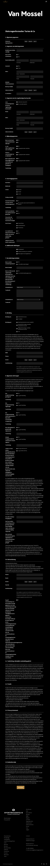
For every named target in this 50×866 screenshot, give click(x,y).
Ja (18, 54)
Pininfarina (6, 851)
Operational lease (21, 228)
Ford (27, 828)
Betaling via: (8, 324)
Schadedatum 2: (9, 304)
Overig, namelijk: (9, 199)
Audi (27, 811)
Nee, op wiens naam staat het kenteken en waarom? (26, 206)
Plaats (18, 78)
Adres (7, 71)
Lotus (5, 842)
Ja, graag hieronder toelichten (24, 148)
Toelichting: (8, 168)
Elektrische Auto (29, 824)
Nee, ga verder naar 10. (22, 456)
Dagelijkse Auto (29, 821)
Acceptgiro (20, 326)
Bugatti (27, 817)
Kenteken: (8, 185)
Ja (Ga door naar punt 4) (22, 102)
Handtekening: (8, 370)
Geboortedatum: (9, 90)
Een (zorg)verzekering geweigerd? (9, 402)
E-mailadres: (8, 93)
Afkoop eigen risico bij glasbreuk (24, 256)
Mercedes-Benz (7, 847)
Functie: (7, 592)
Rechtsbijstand (21, 251)
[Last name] (36, 60)
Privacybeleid (7, 819)
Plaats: (7, 364)
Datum (7, 367)
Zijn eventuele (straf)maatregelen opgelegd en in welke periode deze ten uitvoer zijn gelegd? (10, 546)
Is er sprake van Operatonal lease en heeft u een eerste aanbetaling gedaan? (10, 237)
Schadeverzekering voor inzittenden (25, 254)
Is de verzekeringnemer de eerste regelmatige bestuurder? (9, 105)
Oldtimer (6, 849)
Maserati (6, 844)
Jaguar (27, 829)
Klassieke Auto (7, 836)
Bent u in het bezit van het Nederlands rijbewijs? (10, 141)
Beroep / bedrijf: (9, 86)
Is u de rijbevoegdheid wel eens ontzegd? (9, 148)
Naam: (6, 585)
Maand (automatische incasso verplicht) (25, 330)
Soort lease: (8, 226)
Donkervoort (29, 823)
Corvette (28, 819)
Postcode (32, 78)
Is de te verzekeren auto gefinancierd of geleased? (10, 215)
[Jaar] (35, 41)
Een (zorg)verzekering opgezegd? (9, 412)
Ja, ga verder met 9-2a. (22, 458)
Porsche (6, 853)
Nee (19, 56)
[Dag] (26, 41)
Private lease (20, 230)
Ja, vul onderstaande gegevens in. (24, 275)
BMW (27, 816)
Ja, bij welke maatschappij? (23, 266)
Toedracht (7, 292)
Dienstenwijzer (7, 818)
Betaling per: (8, 330)
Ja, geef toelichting (22, 403)
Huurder (19, 194)
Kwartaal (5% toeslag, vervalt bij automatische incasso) (24, 332)
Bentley (28, 814)
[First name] (22, 60)
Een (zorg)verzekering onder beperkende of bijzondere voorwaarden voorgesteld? (10, 425)
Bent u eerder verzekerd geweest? (10, 265)
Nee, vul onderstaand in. (22, 104)
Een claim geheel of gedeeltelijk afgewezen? (10, 437)
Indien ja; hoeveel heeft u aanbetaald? (10, 243)
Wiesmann (6, 854)
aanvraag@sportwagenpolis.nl (36, 850)
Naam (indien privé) (10, 60)
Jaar (19, 339)
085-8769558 (30, 848)
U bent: (7, 192)
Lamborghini (7, 839)
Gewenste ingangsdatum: (9, 42)
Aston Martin (29, 812)
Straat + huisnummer (21, 74)
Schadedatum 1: (9, 289)
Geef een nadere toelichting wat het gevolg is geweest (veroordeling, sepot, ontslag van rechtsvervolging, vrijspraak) (10, 534)
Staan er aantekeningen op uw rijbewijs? (9, 154)
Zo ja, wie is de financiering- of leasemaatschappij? (10, 221)
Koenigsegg (6, 837)
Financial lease (21, 225)
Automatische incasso (22, 324)
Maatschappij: (8, 270)
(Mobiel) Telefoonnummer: (9, 83)
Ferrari (27, 826)
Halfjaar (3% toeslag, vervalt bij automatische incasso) (24, 336)
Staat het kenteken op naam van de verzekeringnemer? (10, 205)
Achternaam (32, 62)
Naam (6, 111)
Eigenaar (19, 192)
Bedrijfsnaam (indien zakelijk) (10, 51)
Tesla (5, 856)
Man (19, 66)
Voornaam (19, 62)
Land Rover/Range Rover (9, 841)
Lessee (19, 196)
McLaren (6, 846)
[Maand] (30, 41)
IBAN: (6, 360)
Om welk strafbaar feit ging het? (9, 525)
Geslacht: (7, 66)
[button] (46, 1)
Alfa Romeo (28, 809)
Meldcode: (8, 188)
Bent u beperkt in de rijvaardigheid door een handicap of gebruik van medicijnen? (10, 162)
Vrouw (19, 68)
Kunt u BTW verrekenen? (8, 55)
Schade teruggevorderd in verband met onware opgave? (10, 447)
